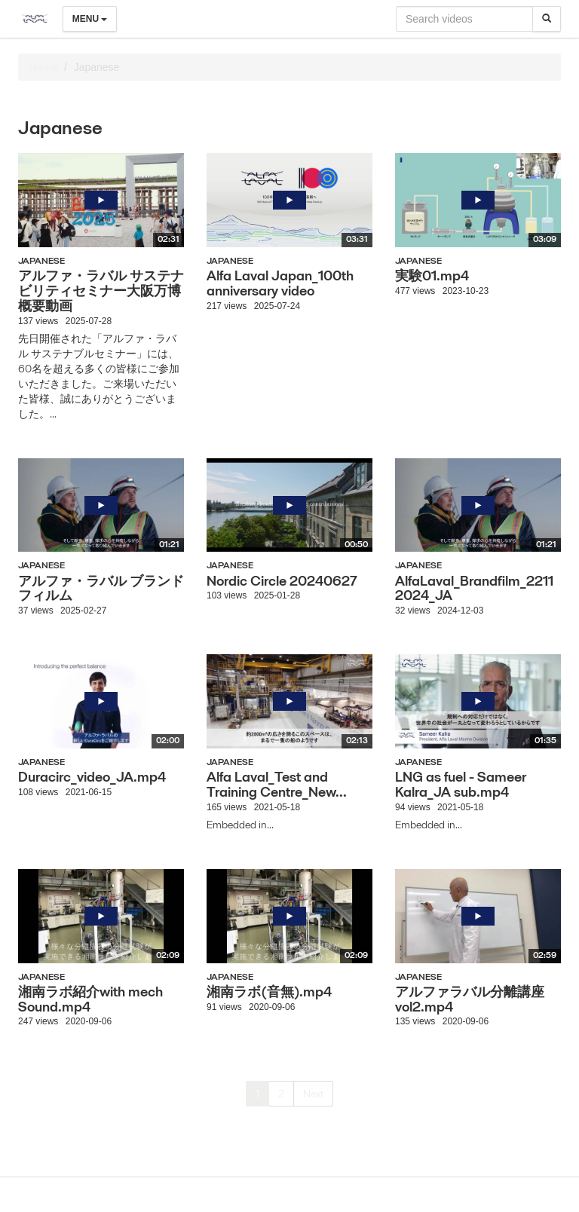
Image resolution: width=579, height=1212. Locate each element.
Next (313, 1093)
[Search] (546, 19)
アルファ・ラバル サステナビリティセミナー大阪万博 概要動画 (101, 290)
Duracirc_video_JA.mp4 (92, 776)
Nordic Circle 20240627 (282, 580)
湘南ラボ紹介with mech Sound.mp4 (90, 999)
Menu (90, 19)
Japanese (41, 260)
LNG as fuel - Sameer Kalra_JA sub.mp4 (460, 784)
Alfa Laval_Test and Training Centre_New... (277, 784)
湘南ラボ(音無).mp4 (269, 991)
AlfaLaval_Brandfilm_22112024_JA (474, 588)
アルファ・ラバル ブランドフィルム (101, 588)
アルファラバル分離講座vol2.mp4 (469, 999)
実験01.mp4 (432, 275)
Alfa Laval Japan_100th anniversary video (280, 283)
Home (43, 67)
